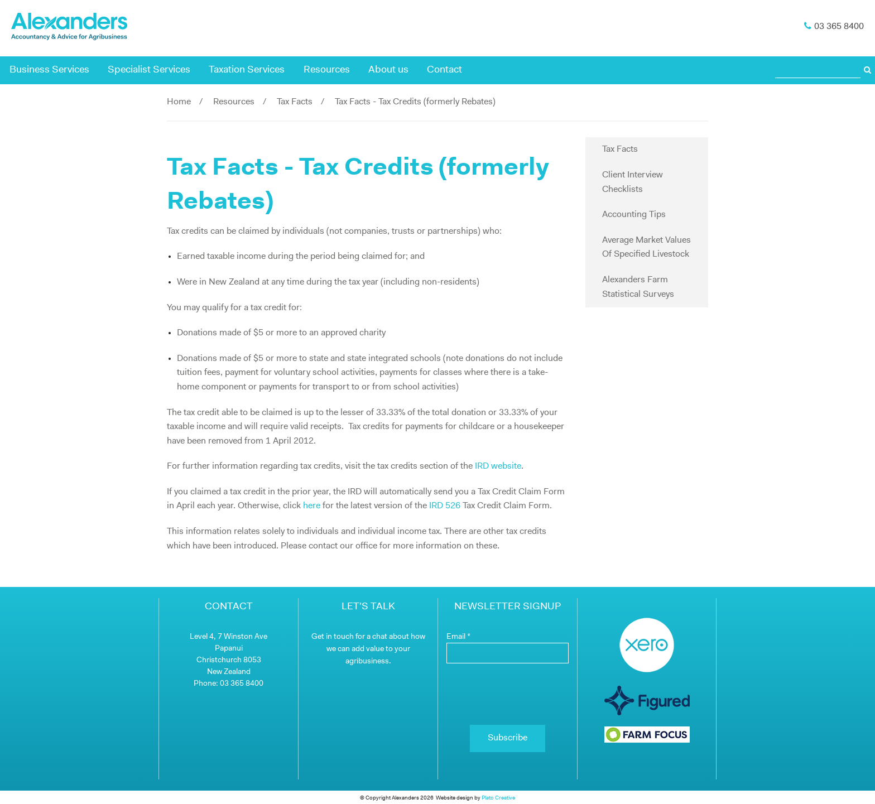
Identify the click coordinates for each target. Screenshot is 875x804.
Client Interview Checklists (632, 182)
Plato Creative (498, 798)
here (311, 506)
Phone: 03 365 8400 (228, 684)
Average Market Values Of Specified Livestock (646, 247)
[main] (368, 360)
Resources (327, 70)
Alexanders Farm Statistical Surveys (638, 287)
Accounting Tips (634, 214)
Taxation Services (247, 70)
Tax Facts (294, 102)
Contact (444, 70)
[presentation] (507, 694)
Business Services (49, 70)
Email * (458, 637)
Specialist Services (149, 70)
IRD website (498, 466)
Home (179, 102)
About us (388, 70)
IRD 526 (444, 506)
